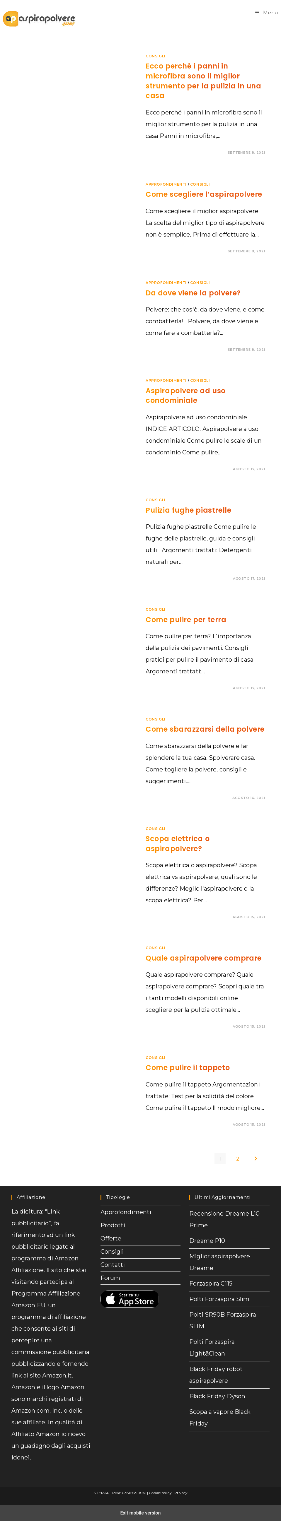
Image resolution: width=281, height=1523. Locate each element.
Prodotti (113, 1229)
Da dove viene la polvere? (193, 293)
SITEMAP (101, 1493)
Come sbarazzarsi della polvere (205, 729)
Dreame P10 (207, 1240)
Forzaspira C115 (210, 1283)
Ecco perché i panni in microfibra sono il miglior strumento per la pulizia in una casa (203, 80)
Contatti (113, 1275)
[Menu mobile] (266, 13)
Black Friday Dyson (217, 1396)
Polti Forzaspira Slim (219, 1299)
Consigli (156, 56)
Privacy (181, 1493)
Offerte (111, 1244)
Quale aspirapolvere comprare (204, 958)
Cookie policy (160, 1493)
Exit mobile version (140, 1514)
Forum (110, 1291)
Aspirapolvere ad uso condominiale (186, 395)
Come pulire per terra (186, 619)
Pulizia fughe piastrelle (188, 510)
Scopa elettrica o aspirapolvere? (178, 843)
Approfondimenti (166, 184)
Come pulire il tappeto (188, 1067)
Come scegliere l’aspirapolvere (204, 194)
